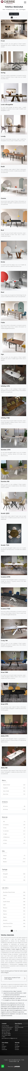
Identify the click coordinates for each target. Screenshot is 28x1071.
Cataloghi (17, 1046)
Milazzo (14, 911)
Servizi (16, 1045)
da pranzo (14, 809)
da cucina (14, 806)
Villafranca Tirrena (14, 926)
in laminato (14, 831)
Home (4, 9)
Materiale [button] (4, 817)
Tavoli (17, 9)
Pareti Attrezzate (19, 1027)
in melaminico (14, 837)
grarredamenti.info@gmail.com (9, 1038)
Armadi (3, 1048)
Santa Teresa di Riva (14, 923)
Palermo (14, 914)
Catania (14, 895)
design (14, 858)
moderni (14, 861)
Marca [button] (4, 780)
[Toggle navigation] (25, 2)
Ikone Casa (14, 794)
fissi (14, 880)
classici (14, 855)
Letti (3, 1045)
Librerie (17, 1026)
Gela (14, 898)
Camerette (4, 1049)
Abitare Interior (14, 785)
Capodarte (14, 788)
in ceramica (14, 824)
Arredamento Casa (10, 9)
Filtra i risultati (14, 14)
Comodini (4, 1046)
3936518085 (7, 1035)
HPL (14, 821)
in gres (14, 828)
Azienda (17, 1043)
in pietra (14, 840)
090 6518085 (7, 1033)
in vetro (14, 843)
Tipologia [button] (4, 869)
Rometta (14, 920)
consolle (14, 877)
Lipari (14, 904)
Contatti (17, 1049)
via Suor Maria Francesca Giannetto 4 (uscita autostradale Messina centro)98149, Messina (7, 1029)
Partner (17, 1048)
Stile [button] (3, 851)
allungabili (14, 874)
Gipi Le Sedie (14, 791)
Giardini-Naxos (14, 901)
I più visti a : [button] (5, 888)
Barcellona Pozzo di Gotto (14, 892)
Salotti (16, 1029)
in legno (14, 834)
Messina (14, 908)
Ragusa (14, 917)
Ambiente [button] (5, 802)
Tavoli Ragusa (22, 9)
